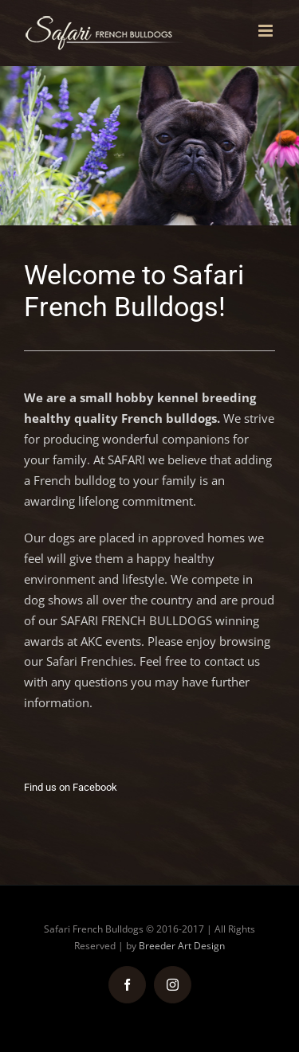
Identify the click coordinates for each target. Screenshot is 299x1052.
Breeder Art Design (182, 945)
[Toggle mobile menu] (266, 30)
